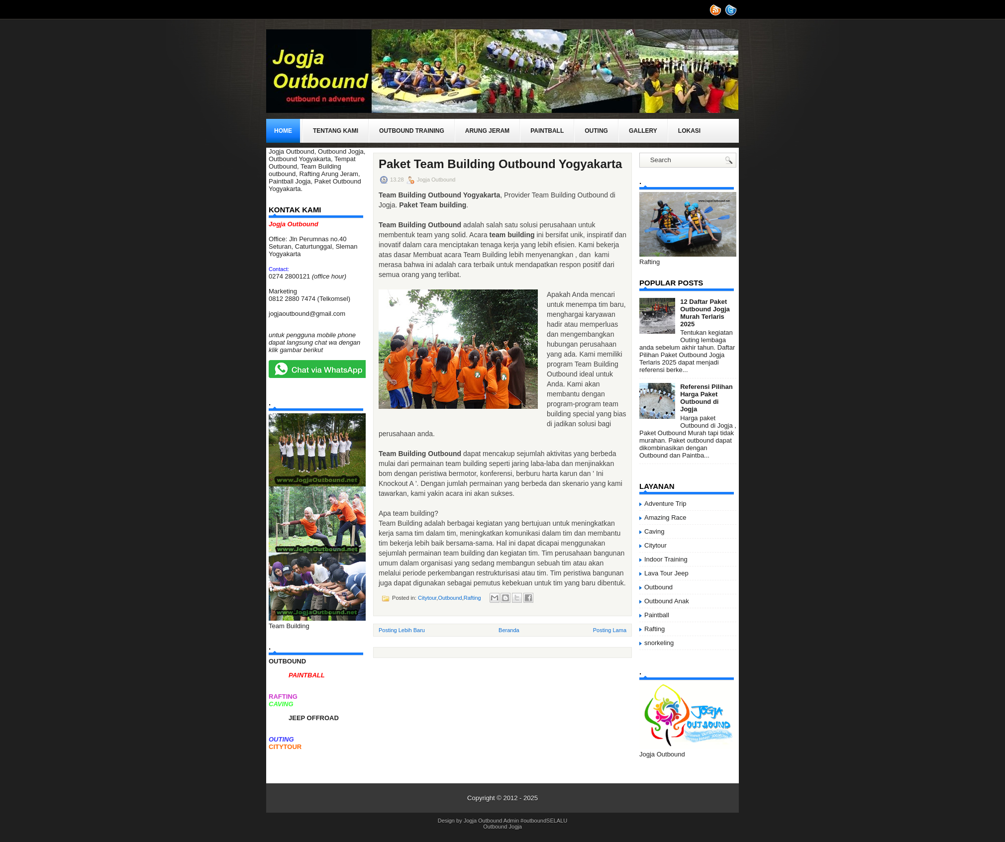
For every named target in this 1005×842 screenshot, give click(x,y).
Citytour (427, 598)
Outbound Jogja (502, 827)
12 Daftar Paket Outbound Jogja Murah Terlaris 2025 (705, 313)
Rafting (472, 598)
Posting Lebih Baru (402, 630)
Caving (654, 531)
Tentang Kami (335, 130)
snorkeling (659, 643)
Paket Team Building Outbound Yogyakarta (500, 164)
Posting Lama (609, 630)
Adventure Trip (665, 503)
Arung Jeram (487, 130)
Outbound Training (411, 130)
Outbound (450, 598)
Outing (596, 130)
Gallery (643, 130)
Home (283, 130)
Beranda (509, 630)
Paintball (547, 130)
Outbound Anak (666, 601)
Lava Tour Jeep (666, 573)
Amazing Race (665, 517)
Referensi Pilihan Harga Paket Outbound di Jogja (706, 398)
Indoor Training (666, 559)
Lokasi (689, 130)
